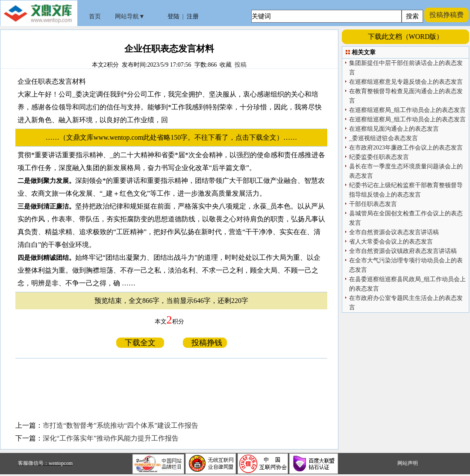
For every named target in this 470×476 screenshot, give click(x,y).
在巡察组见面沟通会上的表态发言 (394, 129)
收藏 (226, 65)
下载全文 (140, 342)
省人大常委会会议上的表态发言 (391, 241)
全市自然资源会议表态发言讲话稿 (394, 232)
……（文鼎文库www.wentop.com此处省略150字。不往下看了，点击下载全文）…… (175, 137)
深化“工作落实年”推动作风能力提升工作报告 (111, 438)
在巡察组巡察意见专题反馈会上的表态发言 (406, 82)
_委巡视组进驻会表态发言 (383, 138)
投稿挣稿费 (446, 14)
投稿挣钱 (205, 342)
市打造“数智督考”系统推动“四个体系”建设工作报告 (120, 425)
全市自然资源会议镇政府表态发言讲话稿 (403, 251)
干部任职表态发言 (373, 204)
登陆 (173, 16)
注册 (193, 16)
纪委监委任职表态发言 (379, 157)
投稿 (241, 65)
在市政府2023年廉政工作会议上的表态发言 (406, 147)
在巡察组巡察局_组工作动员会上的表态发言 (407, 110)
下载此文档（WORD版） (406, 36)
